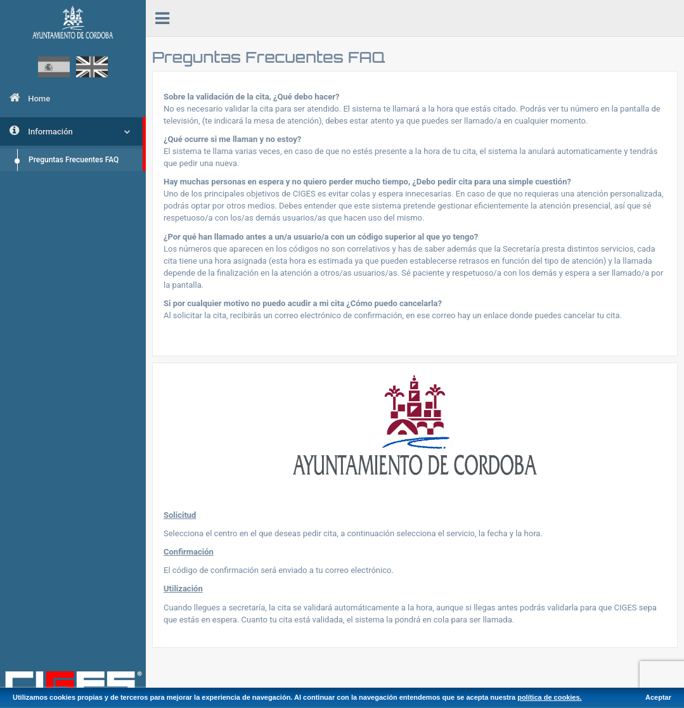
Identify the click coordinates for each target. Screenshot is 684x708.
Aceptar (658, 697)
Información (70, 130)
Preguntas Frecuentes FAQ (74, 159)
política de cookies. (549, 697)
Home (30, 97)
